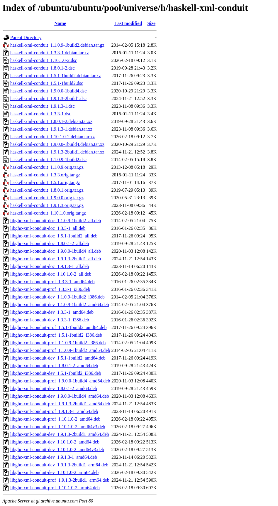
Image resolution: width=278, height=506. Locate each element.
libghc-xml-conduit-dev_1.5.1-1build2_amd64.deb (58, 357)
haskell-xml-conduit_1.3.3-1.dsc (40, 113)
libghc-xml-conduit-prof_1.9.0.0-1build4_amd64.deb (60, 380)
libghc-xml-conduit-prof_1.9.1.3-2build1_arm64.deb (59, 480)
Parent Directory (25, 37)
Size (152, 23)
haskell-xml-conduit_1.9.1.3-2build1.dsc (48, 98)
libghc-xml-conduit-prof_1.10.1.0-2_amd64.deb (55, 418)
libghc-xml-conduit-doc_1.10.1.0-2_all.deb (50, 273)
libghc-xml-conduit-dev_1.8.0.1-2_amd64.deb (53, 388)
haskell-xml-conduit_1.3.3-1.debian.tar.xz (49, 52)
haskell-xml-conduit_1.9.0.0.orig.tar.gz (47, 197)
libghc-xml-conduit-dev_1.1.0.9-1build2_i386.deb (57, 296)
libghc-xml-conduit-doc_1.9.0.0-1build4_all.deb (55, 251)
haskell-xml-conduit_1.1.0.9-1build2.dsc (48, 159)
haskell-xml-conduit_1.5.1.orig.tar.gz (45, 182)
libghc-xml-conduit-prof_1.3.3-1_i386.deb (50, 289)
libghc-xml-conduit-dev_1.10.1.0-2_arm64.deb (54, 472)
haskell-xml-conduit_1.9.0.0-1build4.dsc (48, 90)
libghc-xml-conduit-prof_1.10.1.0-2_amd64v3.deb (57, 426)
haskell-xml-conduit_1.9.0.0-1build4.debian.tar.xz (57, 144)
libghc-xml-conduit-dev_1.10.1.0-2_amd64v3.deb (57, 449)
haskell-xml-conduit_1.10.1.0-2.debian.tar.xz (52, 136)
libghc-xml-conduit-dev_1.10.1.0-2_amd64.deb (54, 441)
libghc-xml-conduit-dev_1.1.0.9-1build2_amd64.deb (59, 304)
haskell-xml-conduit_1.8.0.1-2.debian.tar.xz (51, 121)
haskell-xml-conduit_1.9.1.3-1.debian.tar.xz (51, 128)
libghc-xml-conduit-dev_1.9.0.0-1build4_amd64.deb (59, 396)
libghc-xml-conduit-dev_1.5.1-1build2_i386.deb (55, 373)
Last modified (128, 23)
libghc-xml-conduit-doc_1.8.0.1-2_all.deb (49, 243)
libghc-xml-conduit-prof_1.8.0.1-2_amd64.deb (54, 365)
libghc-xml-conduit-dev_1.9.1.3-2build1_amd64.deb (59, 434)
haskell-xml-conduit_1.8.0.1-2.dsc (42, 67)
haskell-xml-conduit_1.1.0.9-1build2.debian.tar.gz (57, 45)
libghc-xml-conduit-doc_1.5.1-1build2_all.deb (53, 235)
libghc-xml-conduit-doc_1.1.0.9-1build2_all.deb (55, 220)
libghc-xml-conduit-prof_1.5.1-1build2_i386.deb (56, 335)
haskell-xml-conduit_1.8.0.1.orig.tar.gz (47, 190)
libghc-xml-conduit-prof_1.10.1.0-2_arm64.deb (55, 487)
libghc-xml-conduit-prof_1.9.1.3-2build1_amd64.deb (60, 403)
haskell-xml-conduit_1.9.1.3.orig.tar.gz (47, 205)
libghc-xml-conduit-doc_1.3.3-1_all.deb (47, 228)
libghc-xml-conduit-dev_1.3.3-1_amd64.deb (52, 312)
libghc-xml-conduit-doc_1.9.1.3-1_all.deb (49, 266)
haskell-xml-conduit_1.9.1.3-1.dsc (42, 106)
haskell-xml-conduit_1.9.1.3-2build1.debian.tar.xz (57, 151)
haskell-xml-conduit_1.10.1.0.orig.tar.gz (48, 212)
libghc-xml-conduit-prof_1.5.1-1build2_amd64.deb (58, 327)
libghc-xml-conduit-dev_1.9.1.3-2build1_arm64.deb (59, 464)
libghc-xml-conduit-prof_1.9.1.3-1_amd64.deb (54, 411)
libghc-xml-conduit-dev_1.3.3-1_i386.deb (49, 319)
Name (60, 23)
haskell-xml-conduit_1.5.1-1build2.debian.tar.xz (55, 75)
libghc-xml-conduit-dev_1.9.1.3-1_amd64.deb (53, 457)
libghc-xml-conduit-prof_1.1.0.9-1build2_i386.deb (58, 342)
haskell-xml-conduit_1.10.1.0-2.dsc (43, 60)
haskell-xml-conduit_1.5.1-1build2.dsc (46, 83)
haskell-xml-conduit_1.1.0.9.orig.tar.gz (47, 167)
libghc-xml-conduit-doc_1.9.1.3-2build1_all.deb (55, 258)
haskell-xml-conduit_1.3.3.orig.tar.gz (45, 174)
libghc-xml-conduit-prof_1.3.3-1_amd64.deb (52, 281)
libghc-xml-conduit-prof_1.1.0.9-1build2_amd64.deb (60, 350)
